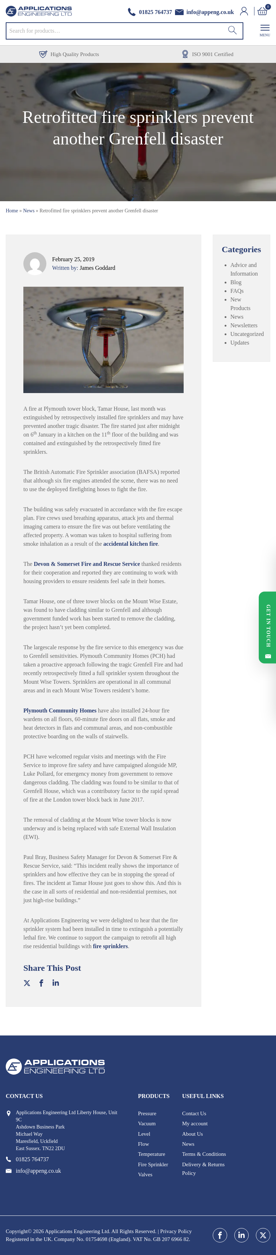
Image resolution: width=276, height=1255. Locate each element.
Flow (143, 1144)
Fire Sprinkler (153, 1164)
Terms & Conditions (204, 1154)
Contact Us (194, 1113)
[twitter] (263, 1235)
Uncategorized (247, 334)
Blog (236, 282)
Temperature (151, 1154)
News (28, 210)
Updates (239, 343)
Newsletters (244, 325)
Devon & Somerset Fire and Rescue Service (87, 564)
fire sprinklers (110, 946)
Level (144, 1134)
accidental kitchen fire (131, 544)
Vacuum (147, 1123)
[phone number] (150, 12)
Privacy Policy (176, 1231)
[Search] (232, 31)
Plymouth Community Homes (60, 710)
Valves (145, 1174)
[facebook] (220, 1235)
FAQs (237, 291)
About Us (192, 1134)
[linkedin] (241, 1235)
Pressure (147, 1113)
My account (195, 1123)
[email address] (204, 12)
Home (12, 210)
